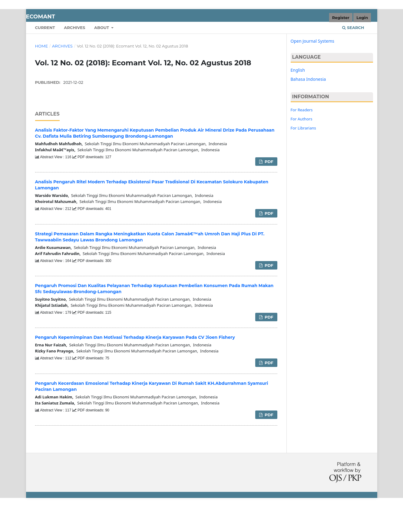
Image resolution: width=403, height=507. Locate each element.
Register (340, 17)
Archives (74, 27)
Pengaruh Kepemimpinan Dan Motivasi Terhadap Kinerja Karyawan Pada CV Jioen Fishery (135, 337)
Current (45, 27)
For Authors (301, 119)
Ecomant (40, 16)
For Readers (302, 110)
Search (353, 27)
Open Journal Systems (313, 41)
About (102, 27)
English (298, 70)
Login (362, 17)
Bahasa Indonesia (308, 79)
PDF (268, 161)
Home (41, 46)
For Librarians (303, 128)
